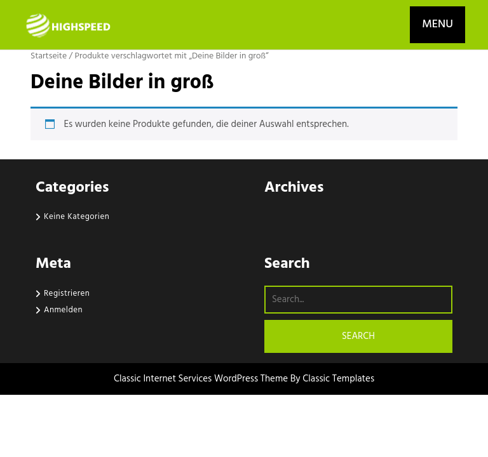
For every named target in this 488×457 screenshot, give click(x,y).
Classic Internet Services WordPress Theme (202, 379)
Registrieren (67, 293)
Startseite (48, 56)
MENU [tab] (437, 24)
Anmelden (63, 310)
